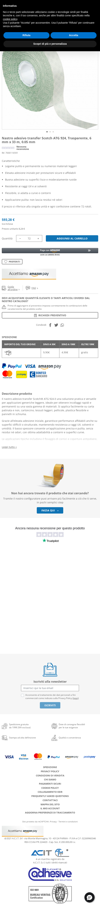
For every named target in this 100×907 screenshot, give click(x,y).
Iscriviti (50, 705)
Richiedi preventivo (50, 315)
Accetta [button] (73, 35)
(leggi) (75, 698)
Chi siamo (50, 779)
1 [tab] (47, 131)
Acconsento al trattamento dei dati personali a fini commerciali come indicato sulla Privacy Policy (52, 696)
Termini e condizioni (68, 821)
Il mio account (50, 808)
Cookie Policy (50, 787)
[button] (50, 252)
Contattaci (50, 800)
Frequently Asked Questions (50, 796)
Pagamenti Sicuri (50, 783)
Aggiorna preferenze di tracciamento (50, 812)
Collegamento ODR (50, 791)
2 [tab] (50, 131)
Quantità (7, 238)
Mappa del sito (50, 804)
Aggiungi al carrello (72, 238)
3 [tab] (53, 131)
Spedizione (50, 767)
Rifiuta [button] (26, 35)
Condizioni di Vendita (50, 775)
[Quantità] (29, 238)
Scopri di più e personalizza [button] (50, 43)
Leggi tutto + (9, 447)
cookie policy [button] (10, 19)
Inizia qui (50, 510)
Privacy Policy (50, 771)
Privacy (53, 821)
